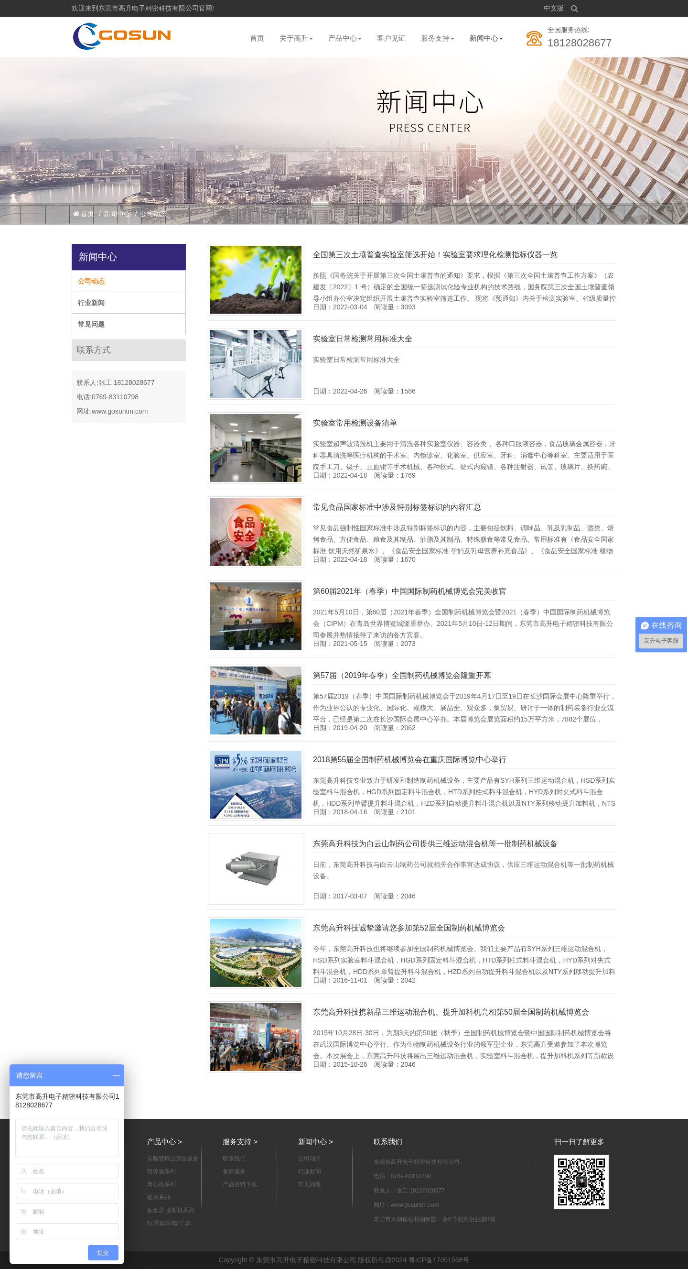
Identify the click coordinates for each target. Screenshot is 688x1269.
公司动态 (153, 214)
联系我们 (234, 1158)
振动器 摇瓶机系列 (170, 1210)
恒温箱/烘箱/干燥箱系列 (171, 1223)
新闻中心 (486, 38)
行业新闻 (91, 302)
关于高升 (296, 38)
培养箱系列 (161, 1171)
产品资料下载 (240, 1184)
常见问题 (91, 324)
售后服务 (234, 1171)
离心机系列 (161, 1184)
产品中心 (345, 38)
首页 (257, 38)
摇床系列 (158, 1197)
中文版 (554, 8)
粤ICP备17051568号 (439, 1260)
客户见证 (391, 38)
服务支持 (437, 38)
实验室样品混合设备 (173, 1158)
